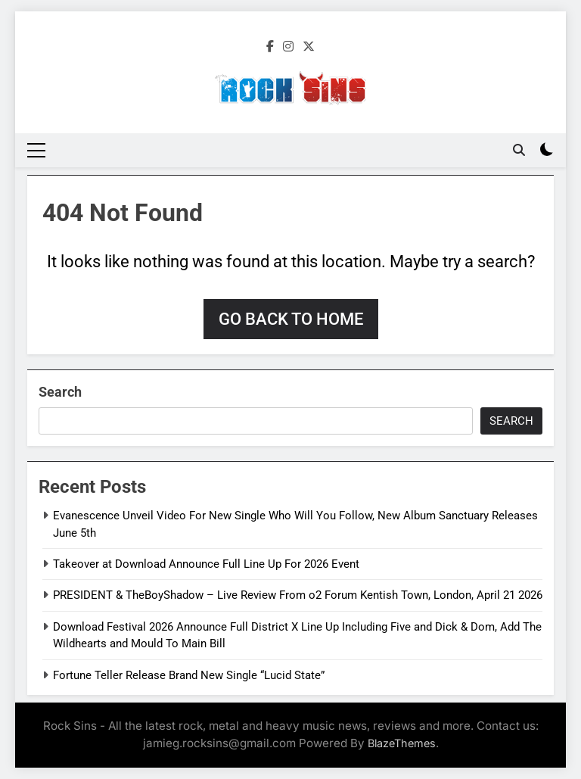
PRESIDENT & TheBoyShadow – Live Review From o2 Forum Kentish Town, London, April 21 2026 (297, 595)
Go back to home (291, 319)
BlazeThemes (402, 743)
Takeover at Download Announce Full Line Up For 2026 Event (206, 564)
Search (60, 392)
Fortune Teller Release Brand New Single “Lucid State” (189, 675)
